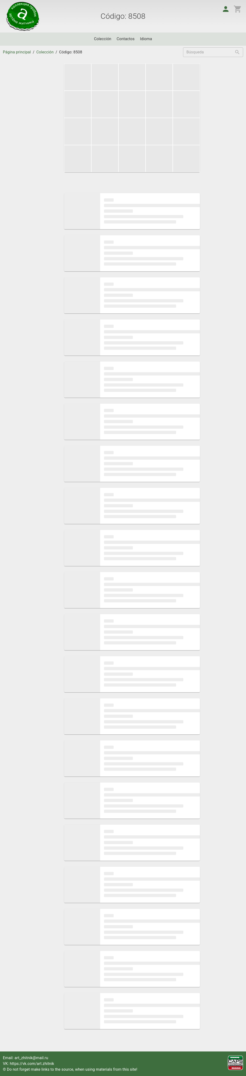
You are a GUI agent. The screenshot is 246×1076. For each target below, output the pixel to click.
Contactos (126, 39)
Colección (102, 39)
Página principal (17, 52)
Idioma (146, 39)
